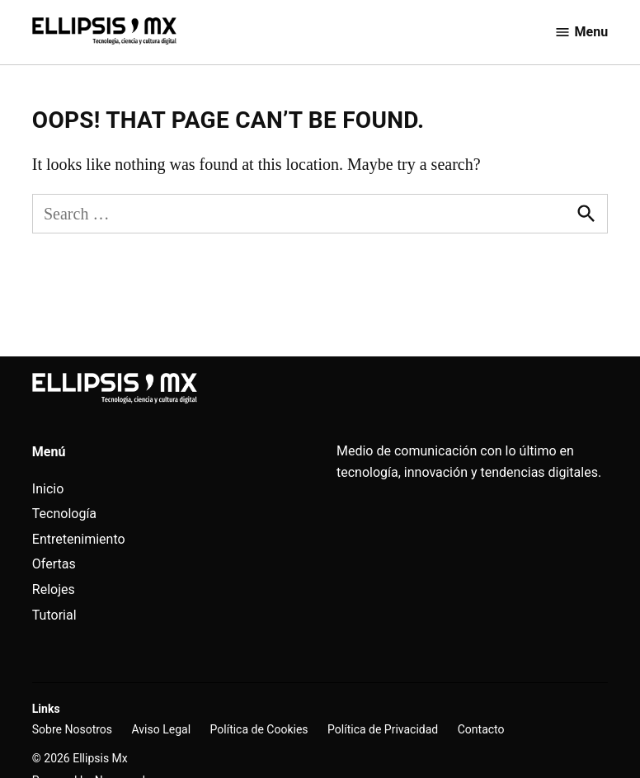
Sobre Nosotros (72, 729)
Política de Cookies (259, 729)
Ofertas (54, 564)
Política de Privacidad (382, 729)
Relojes (53, 589)
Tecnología (64, 513)
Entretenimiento (78, 539)
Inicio (48, 489)
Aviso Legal (161, 729)
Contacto (481, 729)
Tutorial (54, 615)
